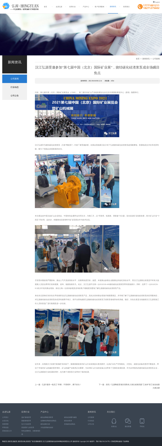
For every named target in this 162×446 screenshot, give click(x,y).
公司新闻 (15, 79)
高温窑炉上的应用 (27, 427)
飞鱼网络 (126, 441)
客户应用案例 (99, 7)
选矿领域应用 (26, 417)
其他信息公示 (7, 431)
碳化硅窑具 (68, 421)
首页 (45, 7)
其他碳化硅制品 (69, 424)
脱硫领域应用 (26, 421)
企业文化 (5, 421)
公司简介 (5, 417)
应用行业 (72, 7)
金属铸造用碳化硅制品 (48, 421)
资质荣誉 (5, 424)
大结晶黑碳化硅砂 (46, 427)
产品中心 (86, 7)
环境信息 (5, 427)
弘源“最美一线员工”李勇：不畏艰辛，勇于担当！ (61, 385)
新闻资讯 (113, 6)
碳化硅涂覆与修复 (70, 417)
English (156, 2)
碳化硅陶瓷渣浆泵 (46, 417)
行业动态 (15, 87)
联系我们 (126, 7)
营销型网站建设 (116, 441)
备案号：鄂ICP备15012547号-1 (100, 441)
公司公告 (15, 95)
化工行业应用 (26, 424)
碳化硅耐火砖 (45, 424)
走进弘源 (59, 7)
